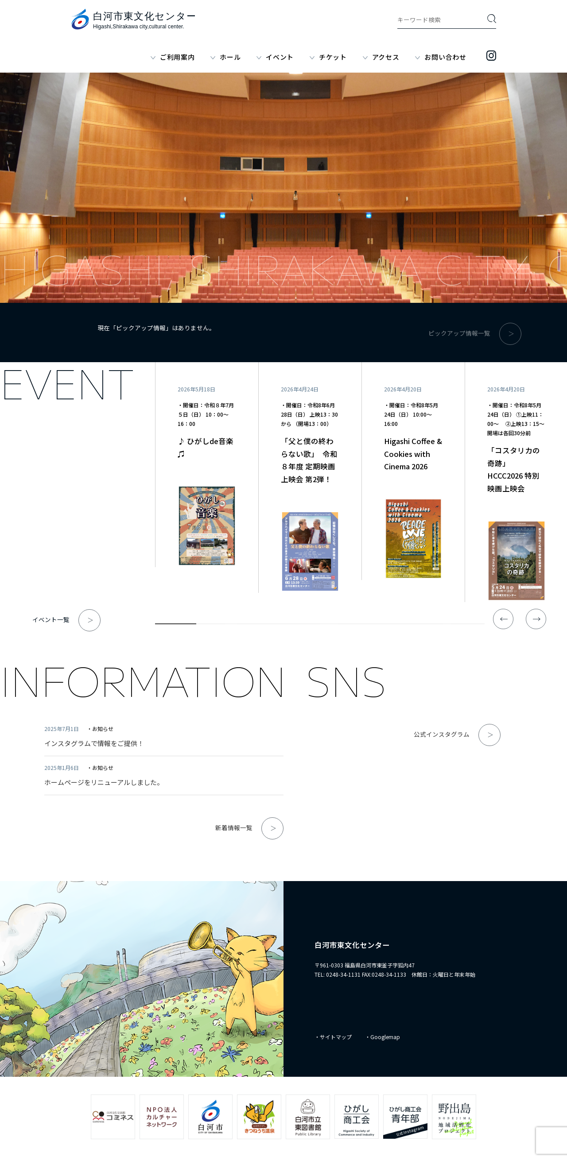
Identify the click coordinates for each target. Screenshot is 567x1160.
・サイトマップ (333, 1036)
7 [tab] (422, 625)
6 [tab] (381, 625)
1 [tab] (175, 625)
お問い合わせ (445, 57)
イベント (280, 57)
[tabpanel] (206, 464)
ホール (230, 57)
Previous (503, 619)
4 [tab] (299, 625)
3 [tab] (258, 625)
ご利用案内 (177, 57)
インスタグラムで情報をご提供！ (94, 743)
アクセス (386, 57)
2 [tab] (216, 625)
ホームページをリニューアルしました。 (103, 782)
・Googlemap (382, 1036)
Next (536, 619)
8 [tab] (464, 625)
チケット (333, 57)
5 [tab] (340, 625)
